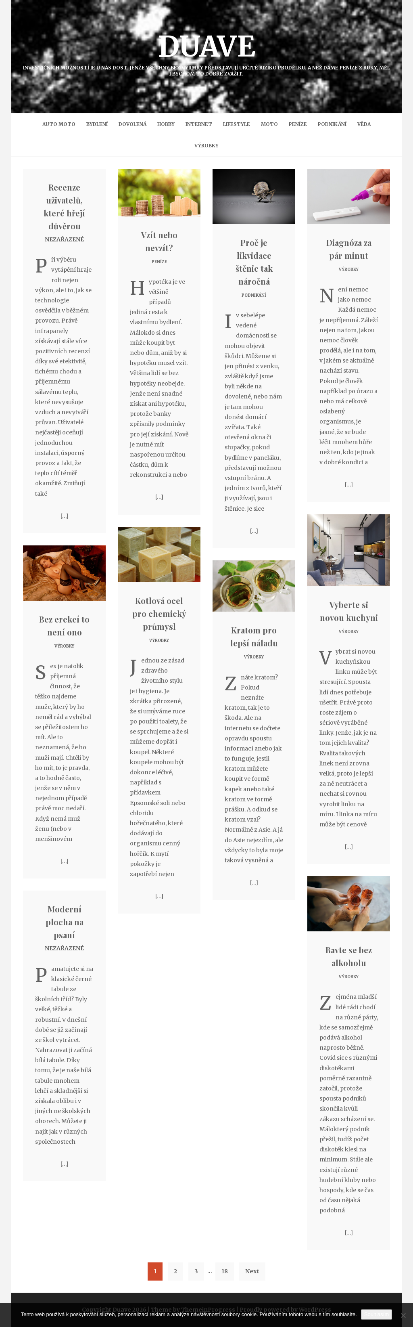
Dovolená (132, 124)
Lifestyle (236, 124)
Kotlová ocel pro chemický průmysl (159, 613)
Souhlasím (376, 1314)
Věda (364, 124)
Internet (199, 124)
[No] (403, 1315)
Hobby (166, 124)
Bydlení (97, 124)
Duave (206, 53)
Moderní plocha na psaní (64, 922)
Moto (269, 124)
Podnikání (332, 124)
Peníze (298, 124)
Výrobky (206, 146)
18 (224, 1271)
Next (252, 1271)
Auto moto (58, 124)
